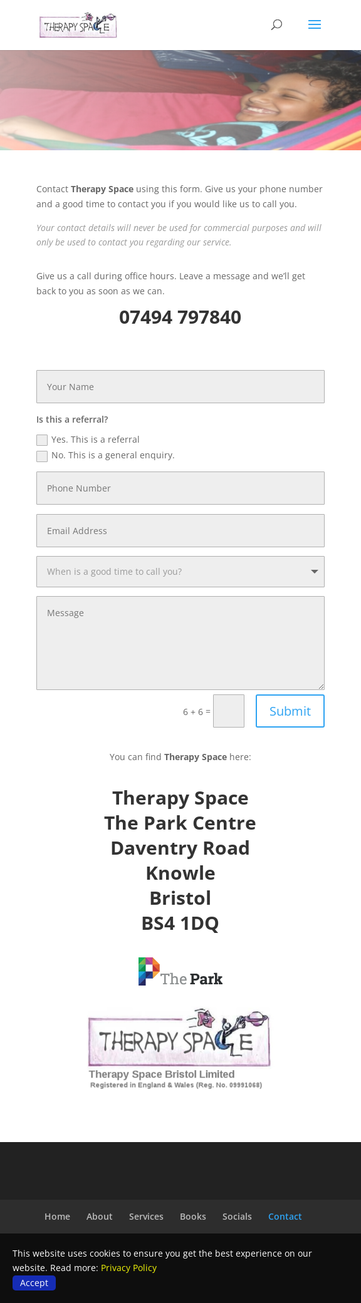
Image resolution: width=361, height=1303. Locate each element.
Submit (290, 711)
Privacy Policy (129, 1268)
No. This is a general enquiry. (105, 455)
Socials (237, 1216)
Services (146, 1216)
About (99, 1216)
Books (193, 1216)
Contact (285, 1216)
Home (57, 1216)
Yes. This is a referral (88, 439)
